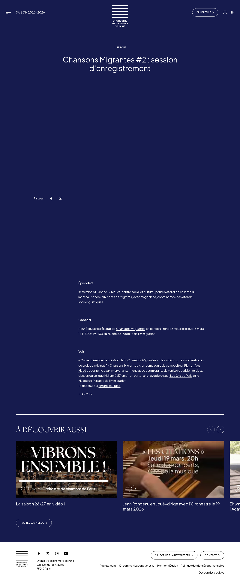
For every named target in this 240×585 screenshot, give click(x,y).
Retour (120, 47)
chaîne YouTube (110, 386)
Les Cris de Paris (181, 375)
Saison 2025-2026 (30, 12)
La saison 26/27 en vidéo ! (40, 503)
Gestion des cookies (211, 572)
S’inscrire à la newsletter (174, 555)
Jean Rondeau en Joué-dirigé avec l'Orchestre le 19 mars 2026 (171, 506)
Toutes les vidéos (33, 522)
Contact (212, 555)
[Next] (220, 429)
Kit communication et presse (136, 565)
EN (232, 12)
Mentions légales (167, 565)
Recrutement (108, 565)
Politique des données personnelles (202, 565)
